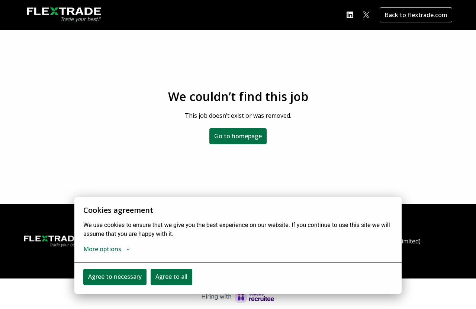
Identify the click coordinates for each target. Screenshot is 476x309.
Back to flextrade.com (416, 15)
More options (106, 249)
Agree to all (171, 276)
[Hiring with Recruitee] (238, 297)
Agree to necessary (115, 276)
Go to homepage (238, 136)
